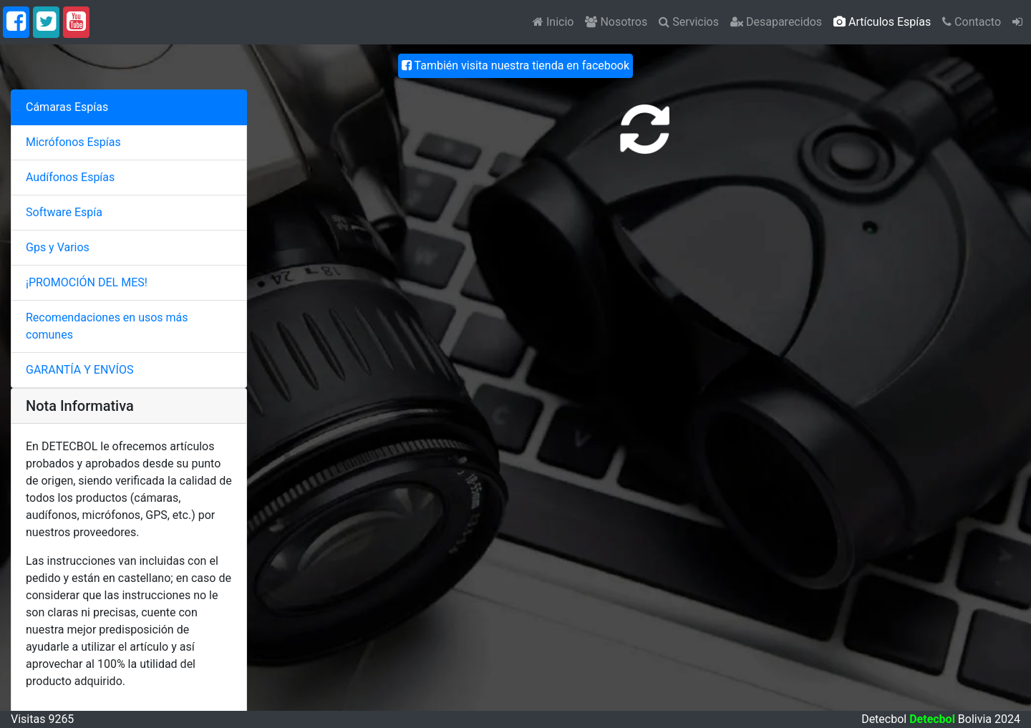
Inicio (553, 22)
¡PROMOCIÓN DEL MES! (86, 282)
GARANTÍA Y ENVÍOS (79, 370)
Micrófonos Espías (73, 142)
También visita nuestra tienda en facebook (515, 65)
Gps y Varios (57, 247)
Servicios (689, 22)
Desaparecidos (776, 22)
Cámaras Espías (67, 107)
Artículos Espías (882, 22)
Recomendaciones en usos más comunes (107, 326)
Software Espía (64, 212)
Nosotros (616, 22)
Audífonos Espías (70, 177)
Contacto (971, 22)
